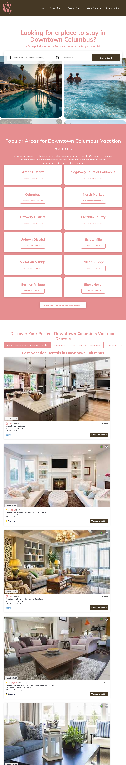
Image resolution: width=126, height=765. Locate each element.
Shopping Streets (114, 8)
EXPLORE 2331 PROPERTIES (33, 201)
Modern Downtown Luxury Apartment (21, 512)
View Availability (50, 406)
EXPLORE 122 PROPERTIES (93, 268)
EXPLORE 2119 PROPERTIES (33, 223)
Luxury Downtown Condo (15, 397)
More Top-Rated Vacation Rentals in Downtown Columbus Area (63, 711)
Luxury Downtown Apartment (77, 570)
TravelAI (113, 755)
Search (106, 57)
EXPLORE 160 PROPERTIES (93, 246)
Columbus (9, 401)
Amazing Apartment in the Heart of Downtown (24, 455)
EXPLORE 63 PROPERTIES (33, 291)
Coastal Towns (78, 8)
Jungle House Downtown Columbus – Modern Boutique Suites (90, 455)
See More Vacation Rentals (63, 592)
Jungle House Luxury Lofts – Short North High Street (86, 397)
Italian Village (78, 401)
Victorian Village (19, 574)
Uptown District (19, 459)
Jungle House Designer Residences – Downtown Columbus (88, 512)
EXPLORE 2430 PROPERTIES (33, 178)
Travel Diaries (60, 8)
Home (46, 8)
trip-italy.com (22, 755)
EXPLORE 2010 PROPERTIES (93, 223)
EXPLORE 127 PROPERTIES (32, 268)
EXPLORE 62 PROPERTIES (93, 291)
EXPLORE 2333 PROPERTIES (93, 178)
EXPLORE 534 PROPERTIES (32, 246)
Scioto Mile (17, 401)
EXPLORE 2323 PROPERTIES (93, 201)
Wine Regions (95, 8)
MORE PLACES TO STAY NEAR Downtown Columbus (63, 305)
